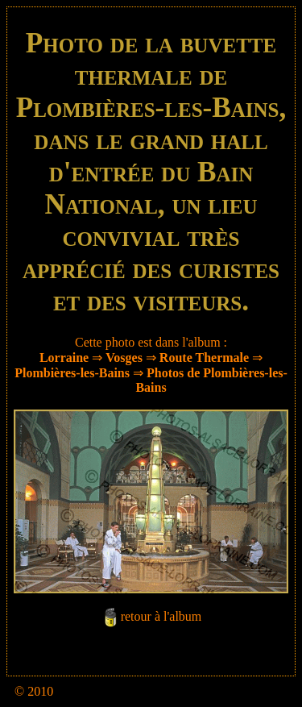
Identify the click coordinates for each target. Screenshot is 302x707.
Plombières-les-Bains (72, 373)
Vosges (124, 357)
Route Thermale (204, 357)
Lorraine (64, 357)
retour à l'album (161, 616)
